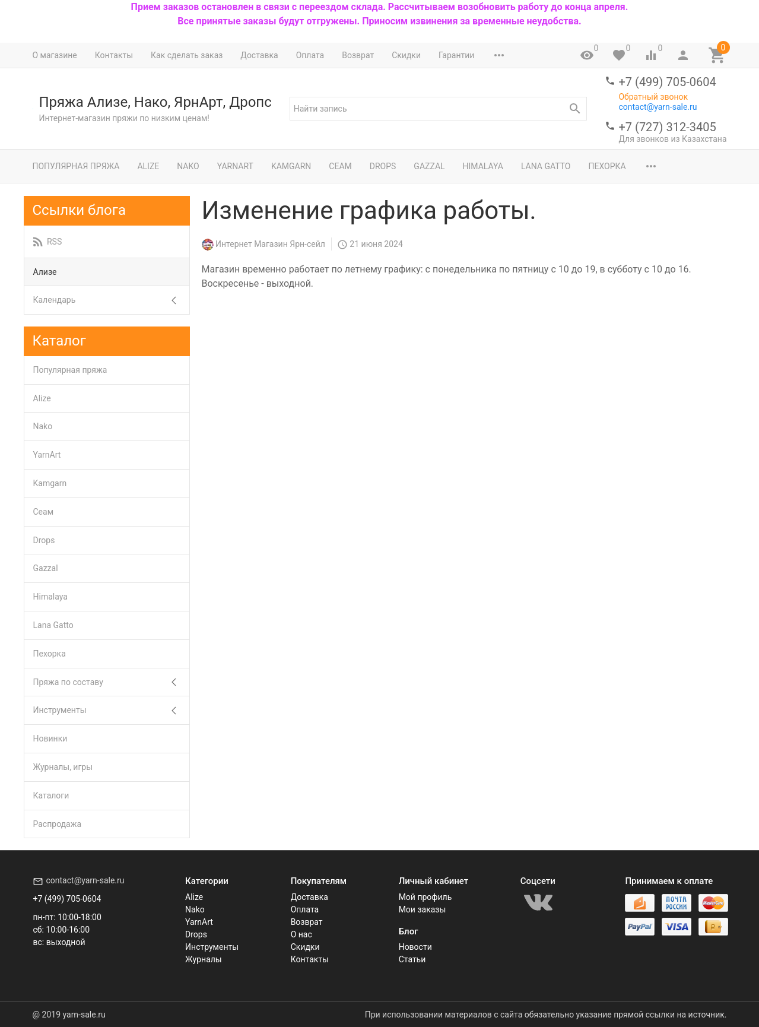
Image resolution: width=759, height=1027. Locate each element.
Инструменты (60, 710)
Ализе (45, 272)
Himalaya (483, 166)
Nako (188, 166)
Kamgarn (291, 166)
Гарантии (456, 55)
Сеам (340, 166)
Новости (415, 947)
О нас (301, 934)
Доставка (259, 55)
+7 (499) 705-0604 (667, 82)
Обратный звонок (653, 97)
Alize (148, 166)
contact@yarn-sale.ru (657, 107)
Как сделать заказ (187, 55)
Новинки (50, 738)
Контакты (114, 55)
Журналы (203, 959)
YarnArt (235, 166)
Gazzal (429, 166)
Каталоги (51, 795)
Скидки (406, 55)
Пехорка (606, 166)
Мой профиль (425, 897)
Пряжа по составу (68, 682)
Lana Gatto (546, 166)
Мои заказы (422, 909)
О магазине (55, 55)
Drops (383, 166)
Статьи (412, 959)
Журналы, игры (63, 767)
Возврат (358, 55)
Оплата (310, 55)
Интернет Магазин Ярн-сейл (270, 244)
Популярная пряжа (76, 166)
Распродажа (57, 824)
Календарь (54, 300)
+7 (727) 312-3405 (667, 127)
